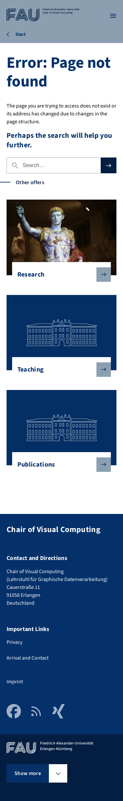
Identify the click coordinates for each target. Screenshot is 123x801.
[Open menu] (113, 16)
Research (59, 274)
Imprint (15, 681)
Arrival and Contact (28, 658)
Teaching (59, 369)
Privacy (14, 642)
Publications (59, 464)
